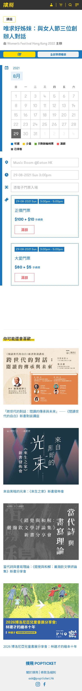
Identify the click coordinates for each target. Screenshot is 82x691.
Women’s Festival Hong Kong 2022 (31, 43)
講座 (9, 19)
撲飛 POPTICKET (41, 663)
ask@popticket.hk (41, 678)
